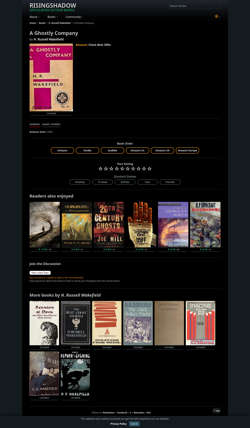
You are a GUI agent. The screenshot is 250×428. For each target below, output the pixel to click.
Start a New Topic (40, 272)
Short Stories (51, 124)
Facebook (122, 412)
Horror (35, 124)
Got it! (134, 423)
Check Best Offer (99, 45)
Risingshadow (53, 6)
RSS (149, 412)
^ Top (216, 410)
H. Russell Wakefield (49, 39)
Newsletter (109, 412)
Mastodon (139, 412)
